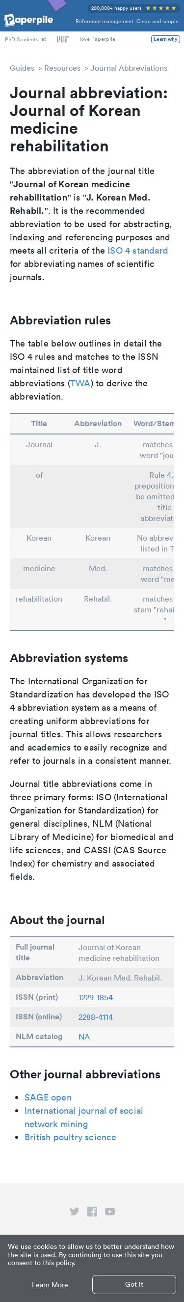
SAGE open (48, 1097)
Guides (22, 68)
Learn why (166, 39)
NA (84, 1037)
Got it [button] (134, 1284)
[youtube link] (110, 1213)
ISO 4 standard (137, 250)
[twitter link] (74, 1213)
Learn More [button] (50, 1285)
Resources (62, 68)
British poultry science (71, 1137)
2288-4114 (96, 1017)
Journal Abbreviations (128, 68)
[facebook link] (92, 1213)
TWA (80, 383)
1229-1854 (96, 997)
